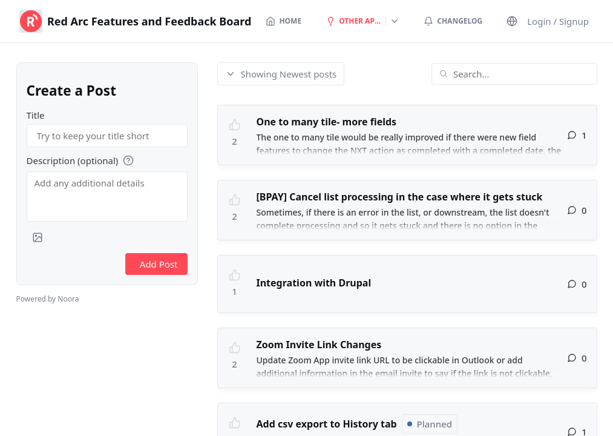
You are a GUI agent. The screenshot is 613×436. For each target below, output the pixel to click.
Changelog (453, 21)
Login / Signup (558, 21)
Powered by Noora (47, 299)
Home (283, 21)
